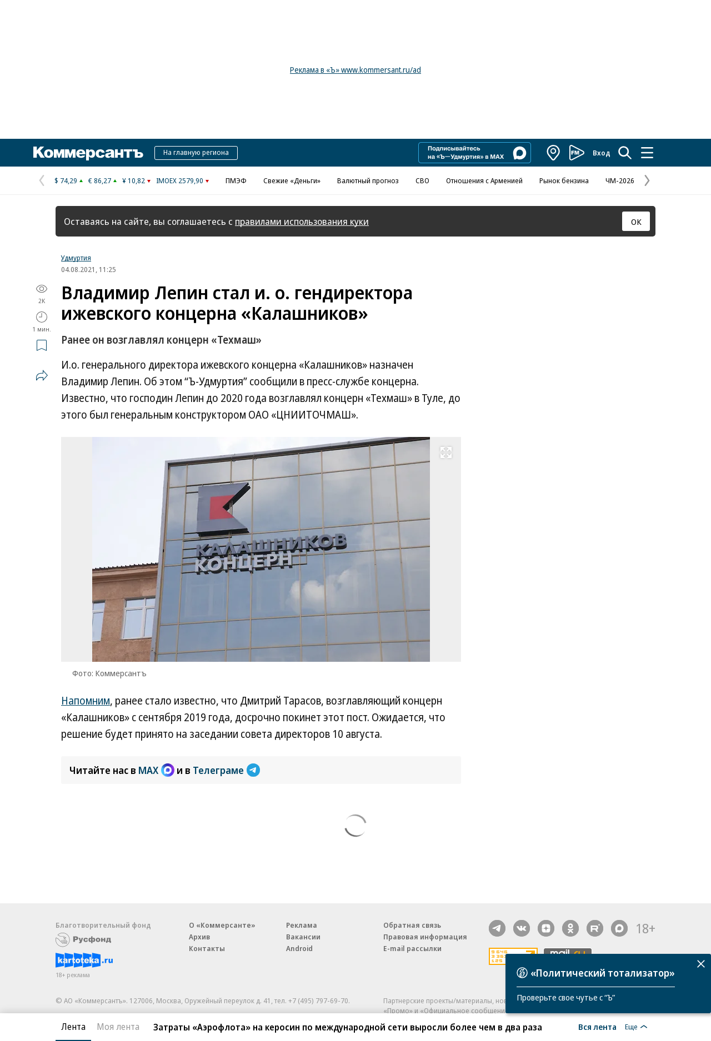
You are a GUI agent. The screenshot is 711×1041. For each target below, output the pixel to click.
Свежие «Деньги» (292, 180)
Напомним (85, 700)
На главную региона (196, 152)
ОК (636, 221)
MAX (156, 770)
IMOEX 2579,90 (179, 180)
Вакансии (303, 937)
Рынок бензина (564, 180)
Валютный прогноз (368, 180)
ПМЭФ (236, 180)
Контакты (207, 948)
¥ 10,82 (133, 180)
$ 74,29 (65, 180)
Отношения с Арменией (484, 180)
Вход (601, 153)
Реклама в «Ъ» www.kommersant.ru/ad (355, 69)
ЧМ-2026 (619, 180)
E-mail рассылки (412, 948)
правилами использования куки (302, 221)
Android (299, 948)
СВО (422, 180)
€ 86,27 (99, 180)
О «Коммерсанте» (222, 925)
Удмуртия (76, 258)
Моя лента (118, 1026)
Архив (199, 937)
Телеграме (226, 770)
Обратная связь (412, 925)
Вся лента (597, 1026)
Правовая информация (425, 937)
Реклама (301, 925)
